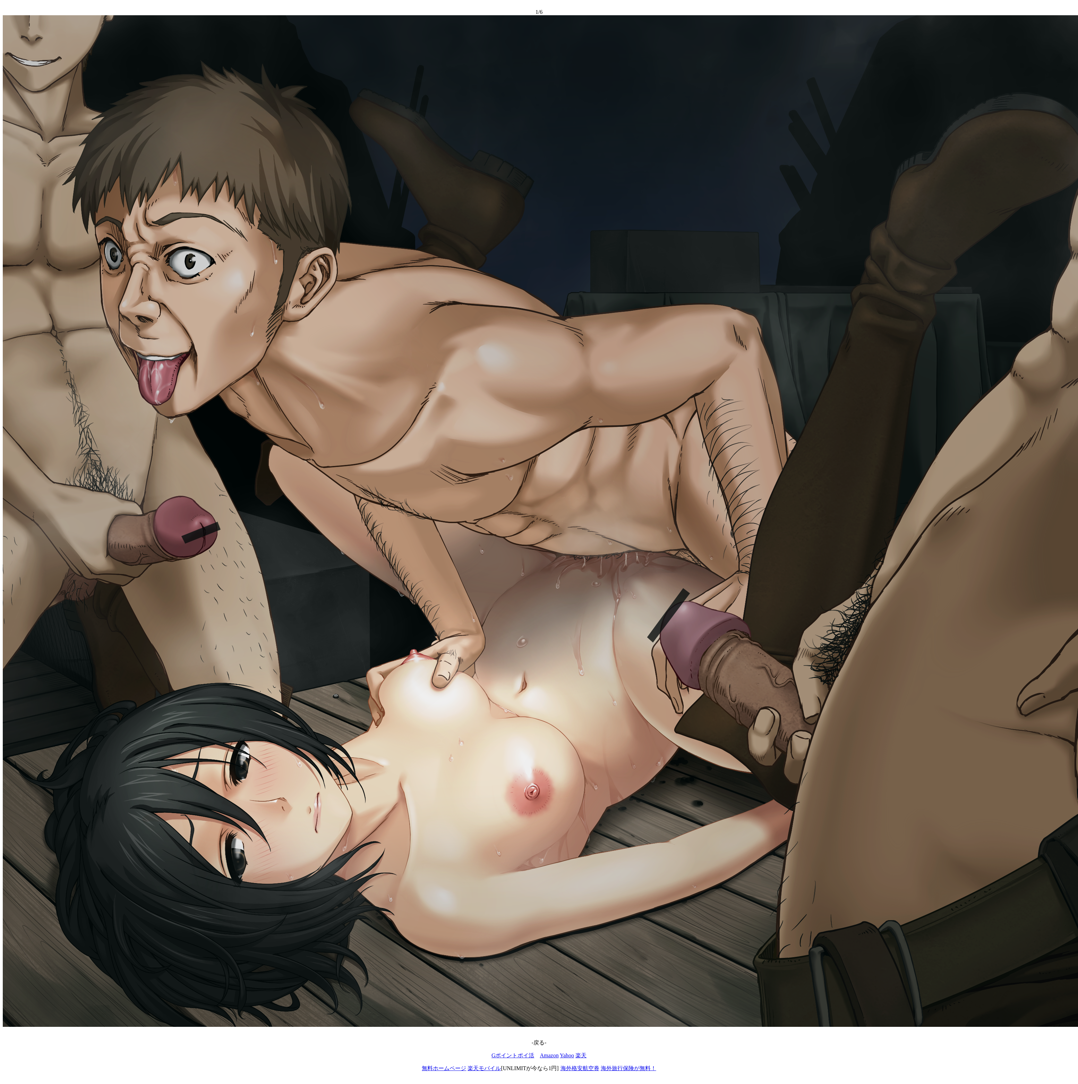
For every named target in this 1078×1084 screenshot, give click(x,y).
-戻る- (539, 1043)
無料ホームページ (444, 1068)
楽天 (581, 1055)
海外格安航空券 (580, 1068)
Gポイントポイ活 (512, 1055)
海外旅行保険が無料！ (628, 1068)
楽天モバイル (484, 1068)
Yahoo (567, 1055)
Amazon (549, 1055)
